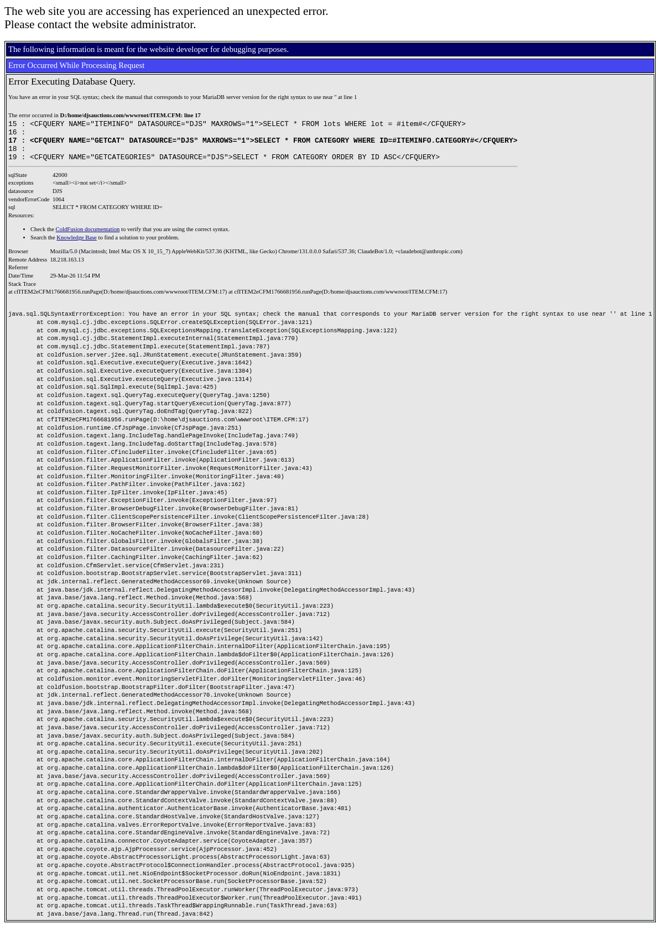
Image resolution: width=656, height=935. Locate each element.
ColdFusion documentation (88, 237)
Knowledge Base (76, 246)
